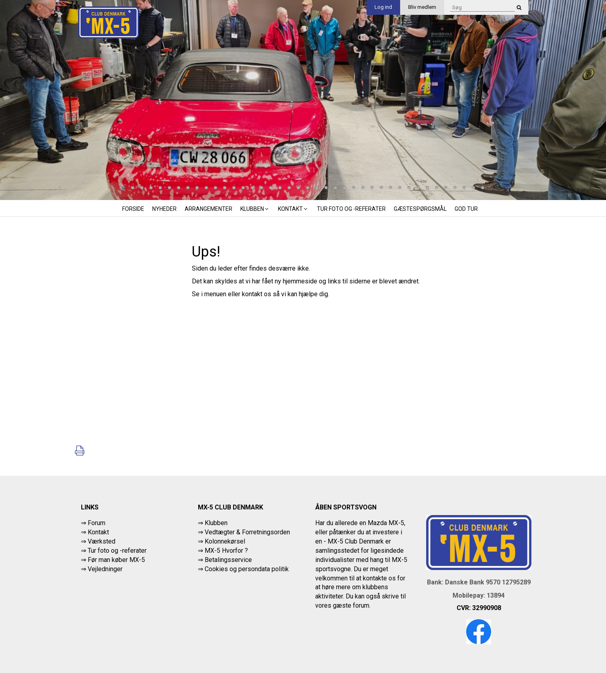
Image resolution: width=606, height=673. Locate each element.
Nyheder (164, 209)
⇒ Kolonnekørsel (221, 541)
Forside (133, 209)
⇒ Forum (93, 523)
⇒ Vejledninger (102, 569)
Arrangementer (208, 209)
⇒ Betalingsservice (225, 560)
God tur (466, 209)
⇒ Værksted (98, 541)
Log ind (383, 7)
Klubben (255, 209)
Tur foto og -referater (351, 209)
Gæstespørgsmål (420, 209)
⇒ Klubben (213, 523)
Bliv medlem (422, 7)
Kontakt (293, 209)
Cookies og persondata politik (247, 569)
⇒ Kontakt (95, 532)
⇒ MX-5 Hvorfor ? (223, 550)
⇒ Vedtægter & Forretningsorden (244, 532)
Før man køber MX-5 (116, 560)
